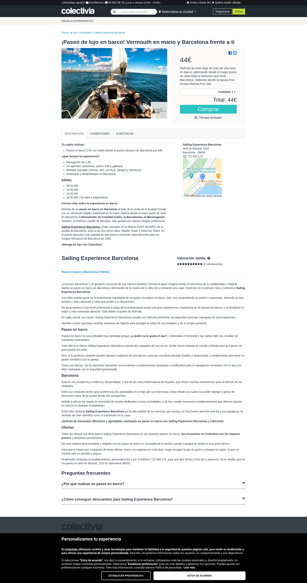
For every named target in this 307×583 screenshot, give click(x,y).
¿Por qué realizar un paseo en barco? (153, 483)
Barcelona (90, 271)
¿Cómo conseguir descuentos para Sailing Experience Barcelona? (153, 498)
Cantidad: (227, 91)
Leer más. (190, 567)
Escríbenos (94, 2)
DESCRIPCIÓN (74, 133)
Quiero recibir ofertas (226, 2)
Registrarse (223, 11)
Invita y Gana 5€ (198, 2)
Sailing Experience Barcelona (109, 32)
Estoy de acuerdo (199, 575)
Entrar (239, 11)
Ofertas (104, 271)
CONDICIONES (100, 133)
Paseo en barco (71, 271)
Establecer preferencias (125, 575)
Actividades (85, 32)
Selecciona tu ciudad (177, 12)
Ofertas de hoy (69, 32)
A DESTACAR (125, 133)
